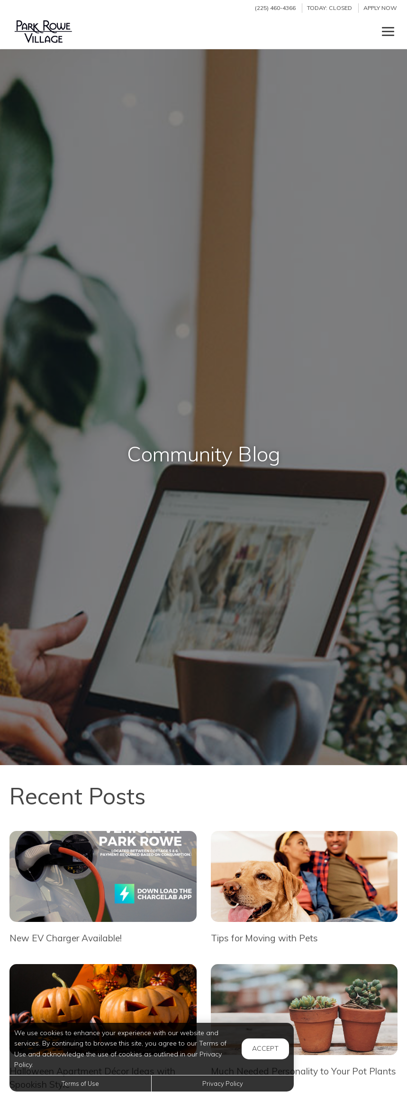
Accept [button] (265, 1048)
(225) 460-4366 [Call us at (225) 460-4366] (275, 7)
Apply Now (380, 7)
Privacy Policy (222, 1083)
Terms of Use (80, 1083)
